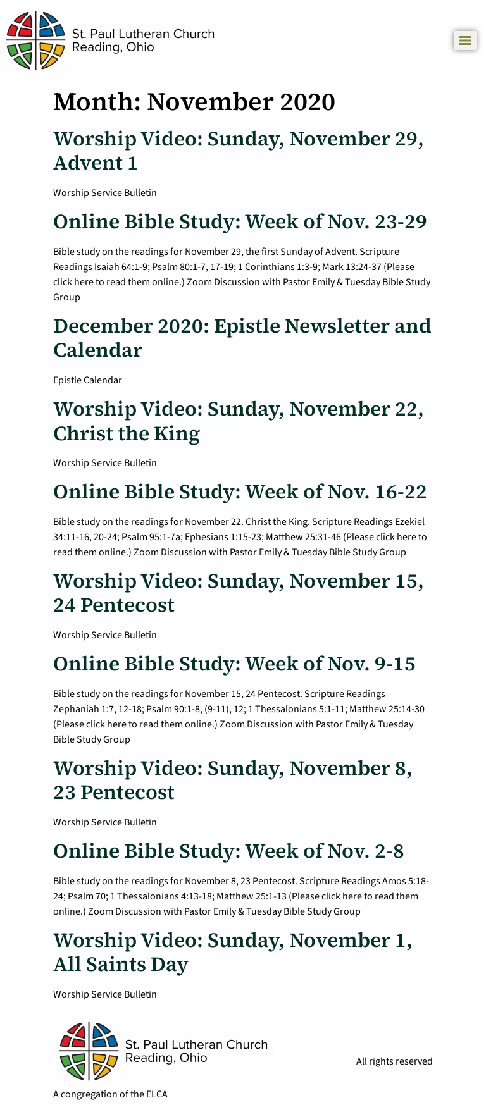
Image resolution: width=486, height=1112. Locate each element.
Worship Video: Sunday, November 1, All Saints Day (233, 952)
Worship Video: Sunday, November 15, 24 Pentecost (238, 593)
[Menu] (465, 40)
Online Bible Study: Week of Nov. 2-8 (228, 851)
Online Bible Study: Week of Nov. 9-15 (234, 663)
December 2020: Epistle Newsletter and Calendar (242, 338)
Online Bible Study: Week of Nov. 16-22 (240, 491)
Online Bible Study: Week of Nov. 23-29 (240, 221)
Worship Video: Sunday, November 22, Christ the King (238, 421)
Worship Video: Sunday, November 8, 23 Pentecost (233, 780)
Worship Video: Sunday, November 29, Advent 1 (238, 150)
